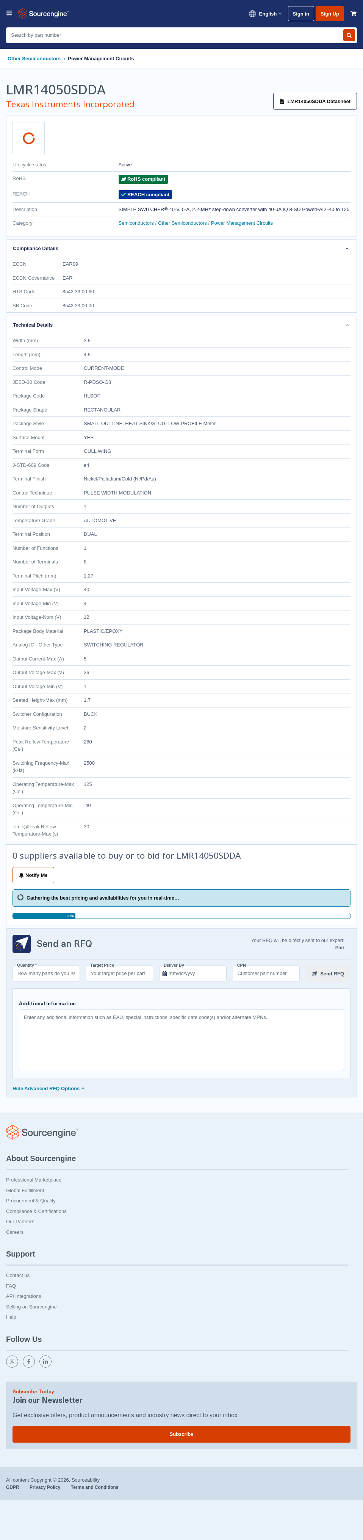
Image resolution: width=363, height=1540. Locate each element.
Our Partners (20, 1221)
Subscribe (182, 1434)
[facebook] (29, 1365)
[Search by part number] (349, 35)
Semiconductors (137, 223)
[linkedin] (46, 1365)
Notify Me (33, 875)
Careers (14, 1231)
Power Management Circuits (101, 58)
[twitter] (13, 1365)
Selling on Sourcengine (31, 1306)
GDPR (13, 1486)
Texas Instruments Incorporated (70, 104)
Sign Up (330, 14)
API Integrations (23, 1295)
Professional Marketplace (33, 1179)
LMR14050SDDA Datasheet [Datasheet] (315, 101)
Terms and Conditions (95, 1486)
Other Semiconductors (34, 58)
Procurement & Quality (31, 1200)
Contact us (18, 1274)
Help (11, 1316)
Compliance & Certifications (36, 1210)
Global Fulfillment (25, 1190)
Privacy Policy (46, 1486)
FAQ (11, 1285)
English (265, 13)
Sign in (301, 14)
